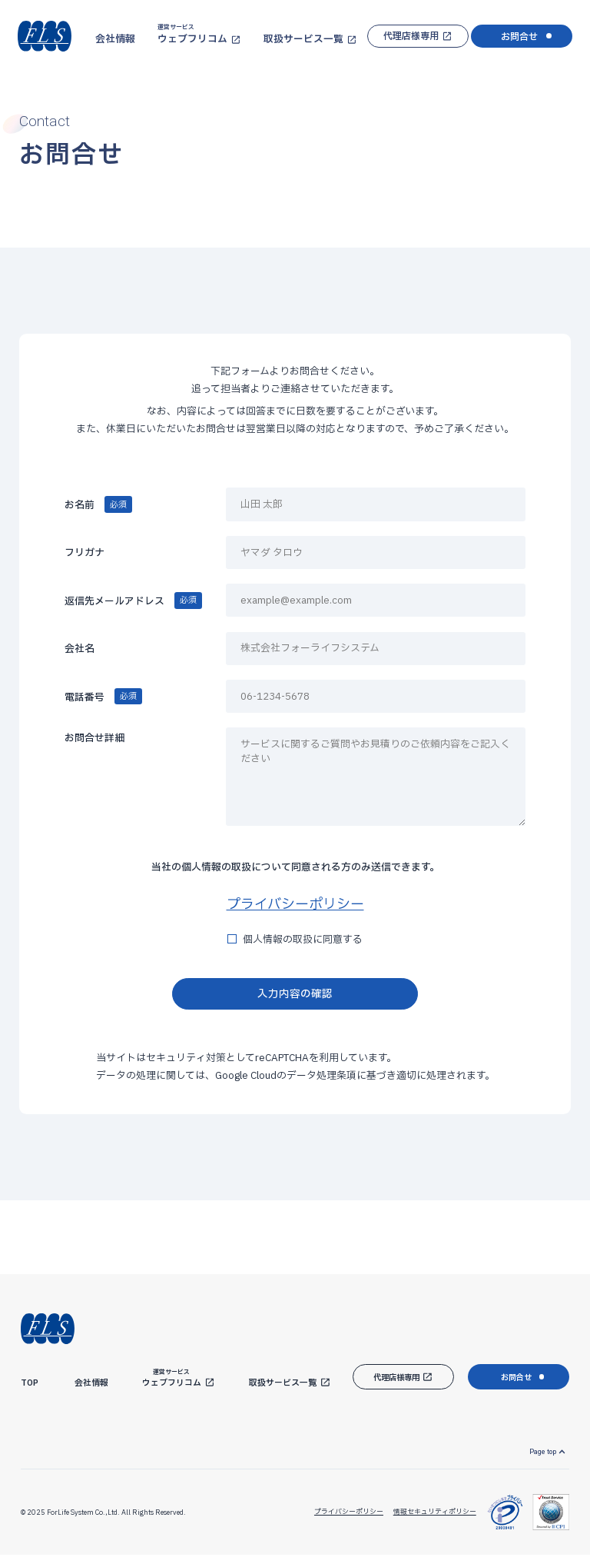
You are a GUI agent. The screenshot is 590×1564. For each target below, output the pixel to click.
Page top (538, 1458)
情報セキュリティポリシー (430, 1520)
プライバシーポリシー (295, 904)
